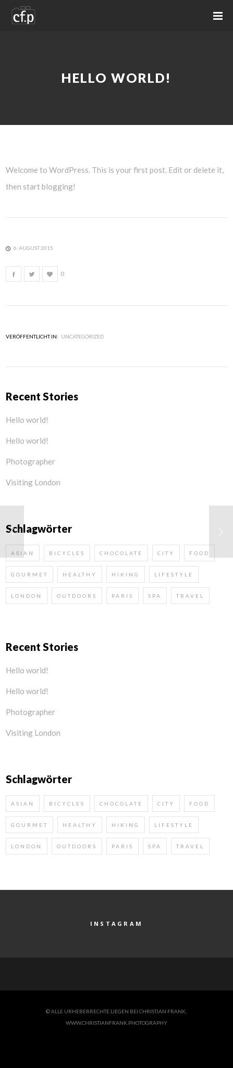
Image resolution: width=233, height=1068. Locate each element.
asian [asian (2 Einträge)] (22, 803)
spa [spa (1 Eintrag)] (155, 596)
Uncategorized (82, 336)
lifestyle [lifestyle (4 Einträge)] (173, 574)
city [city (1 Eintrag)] (166, 553)
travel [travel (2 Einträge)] (190, 596)
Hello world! (27, 419)
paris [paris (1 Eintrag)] (122, 596)
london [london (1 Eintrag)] (26, 596)
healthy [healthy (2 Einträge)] (80, 574)
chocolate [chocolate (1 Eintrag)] (121, 553)
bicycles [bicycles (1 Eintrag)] (67, 553)
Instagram (116, 923)
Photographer (30, 461)
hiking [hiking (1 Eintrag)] (126, 574)
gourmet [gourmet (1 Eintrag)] (29, 574)
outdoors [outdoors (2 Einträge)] (77, 596)
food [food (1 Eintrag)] (199, 553)
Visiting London (33, 482)
